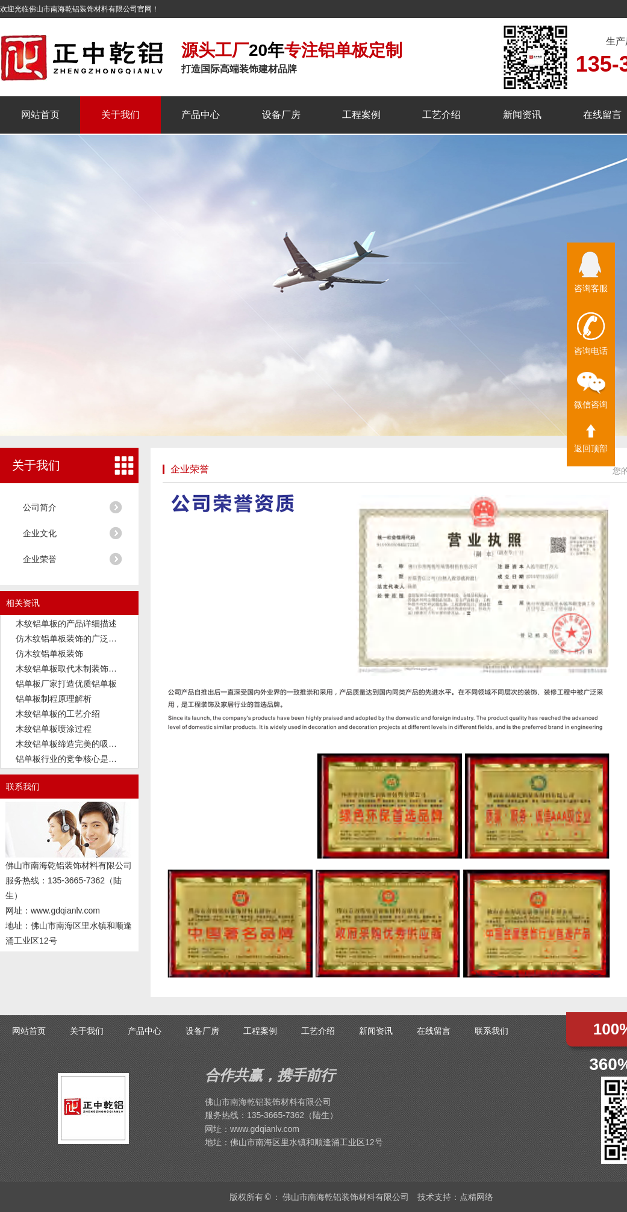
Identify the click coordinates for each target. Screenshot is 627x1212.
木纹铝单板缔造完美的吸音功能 (75, 744)
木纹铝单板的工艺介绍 (58, 714)
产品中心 (200, 115)
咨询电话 (591, 334)
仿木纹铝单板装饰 (49, 653)
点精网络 (476, 1197)
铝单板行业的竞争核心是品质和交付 (83, 759)
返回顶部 (591, 438)
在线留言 (602, 115)
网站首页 (40, 115)
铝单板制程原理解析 (54, 698)
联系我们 (491, 1031)
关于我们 (120, 115)
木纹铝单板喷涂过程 (54, 729)
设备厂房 (281, 115)
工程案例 (361, 115)
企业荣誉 (40, 559)
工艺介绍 (441, 115)
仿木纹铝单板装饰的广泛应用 (70, 638)
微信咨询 (591, 390)
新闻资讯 (522, 115)
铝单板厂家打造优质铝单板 (66, 683)
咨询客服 (591, 272)
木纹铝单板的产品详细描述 (66, 623)
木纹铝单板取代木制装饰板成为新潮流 (87, 668)
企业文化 (40, 533)
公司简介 (40, 507)
